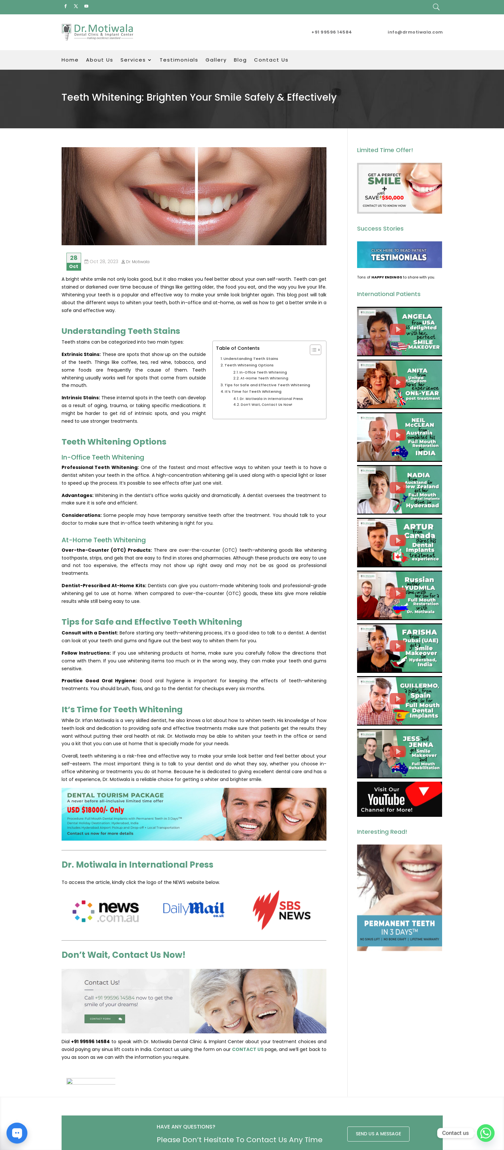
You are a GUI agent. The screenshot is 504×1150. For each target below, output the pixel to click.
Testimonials (179, 60)
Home (70, 60)
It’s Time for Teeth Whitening (253, 391)
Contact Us (271, 60)
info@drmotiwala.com (415, 32)
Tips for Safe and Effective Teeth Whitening (267, 385)
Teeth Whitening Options (249, 365)
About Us (99, 60)
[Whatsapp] (486, 1133)
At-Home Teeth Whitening (264, 378)
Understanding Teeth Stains (250, 358)
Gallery (216, 60)
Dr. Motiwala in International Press (271, 398)
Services (133, 60)
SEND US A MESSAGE (378, 1101)
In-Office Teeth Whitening (263, 372)
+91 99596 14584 (331, 32)
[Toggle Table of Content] (312, 349)
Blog (240, 60)
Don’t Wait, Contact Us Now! (266, 404)
